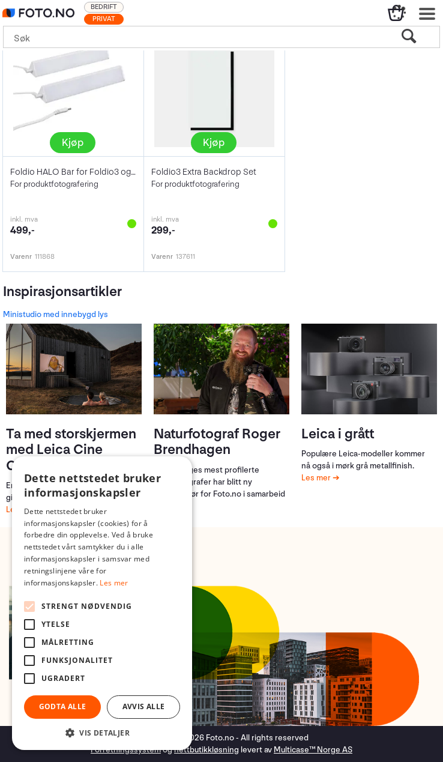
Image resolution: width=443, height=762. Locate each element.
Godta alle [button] (62, 706)
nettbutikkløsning (206, 750)
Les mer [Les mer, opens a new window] (114, 583)
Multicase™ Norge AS (313, 750)
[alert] (102, 603)
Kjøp (72, 142)
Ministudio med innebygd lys (55, 314)
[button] (102, 732)
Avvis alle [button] (143, 706)
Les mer (317, 478)
